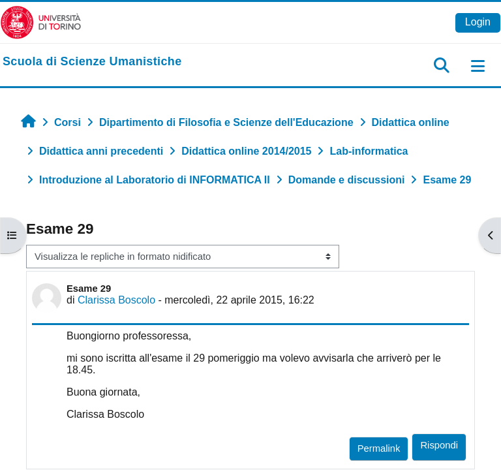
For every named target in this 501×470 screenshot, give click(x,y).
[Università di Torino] (41, 21)
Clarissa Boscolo (116, 300)
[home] (92, 62)
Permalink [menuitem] (379, 448)
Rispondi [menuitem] (439, 445)
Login (478, 21)
